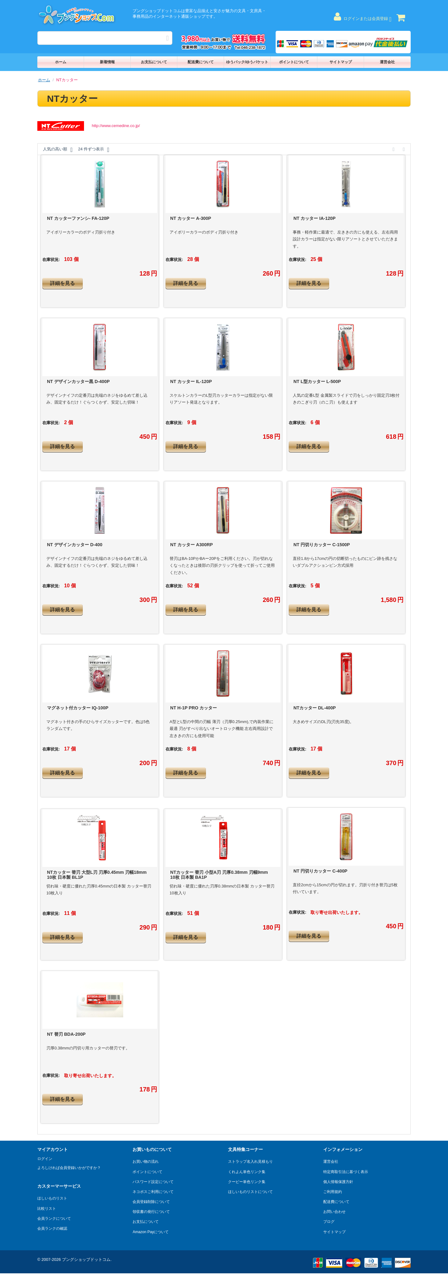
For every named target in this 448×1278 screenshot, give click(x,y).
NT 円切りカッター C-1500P (321, 544)
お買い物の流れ (146, 1161)
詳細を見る (62, 283)
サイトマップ (340, 62)
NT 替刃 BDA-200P (66, 1034)
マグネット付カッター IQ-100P (77, 707)
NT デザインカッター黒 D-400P (78, 381)
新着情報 (107, 62)
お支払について (154, 62)
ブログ (328, 1221)
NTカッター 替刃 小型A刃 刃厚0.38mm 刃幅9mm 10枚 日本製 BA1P (219, 875)
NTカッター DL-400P (314, 707)
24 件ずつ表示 (93, 149)
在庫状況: (51, 259)
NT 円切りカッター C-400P (320, 871)
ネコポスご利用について (153, 1192)
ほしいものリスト (52, 1198)
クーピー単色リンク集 (246, 1182)
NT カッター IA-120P (314, 218)
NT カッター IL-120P (191, 381)
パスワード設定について (153, 1182)
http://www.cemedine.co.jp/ (116, 125)
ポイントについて (294, 62)
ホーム (60, 62)
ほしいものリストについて (250, 1192)
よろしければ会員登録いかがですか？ (69, 1168)
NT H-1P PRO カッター (193, 707)
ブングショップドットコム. (87, 1259)
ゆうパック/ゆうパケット (247, 62)
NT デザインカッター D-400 (74, 544)
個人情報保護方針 (338, 1182)
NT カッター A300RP (191, 544)
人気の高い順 (57, 149)
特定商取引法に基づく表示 (345, 1172)
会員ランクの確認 (52, 1228)
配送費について (201, 62)
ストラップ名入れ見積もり (250, 1161)
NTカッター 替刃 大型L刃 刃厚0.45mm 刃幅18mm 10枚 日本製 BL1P (97, 875)
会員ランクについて (54, 1218)
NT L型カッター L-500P (317, 381)
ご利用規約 (332, 1192)
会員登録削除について (151, 1202)
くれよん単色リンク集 (246, 1172)
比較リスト (46, 1208)
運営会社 (387, 62)
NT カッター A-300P (190, 218)
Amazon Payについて (151, 1232)
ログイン (44, 1159)
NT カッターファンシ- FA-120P (78, 218)
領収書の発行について (151, 1211)
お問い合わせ (334, 1211)
